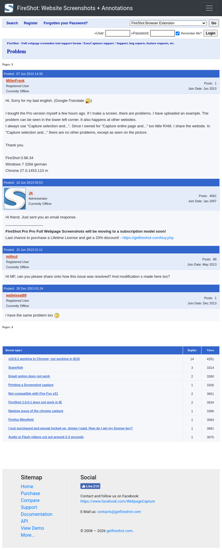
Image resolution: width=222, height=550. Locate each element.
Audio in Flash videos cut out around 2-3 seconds (46, 437)
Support (29, 507)
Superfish (15, 367)
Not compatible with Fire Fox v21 (33, 393)
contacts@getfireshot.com (119, 511)
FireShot (69, 8)
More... (28, 535)
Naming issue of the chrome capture (35, 411)
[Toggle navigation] (209, 8)
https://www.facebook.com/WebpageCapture (117, 501)
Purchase (30, 493)
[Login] (118, 33)
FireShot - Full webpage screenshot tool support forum (44, 43)
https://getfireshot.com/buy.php (148, 238)
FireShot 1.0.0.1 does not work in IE (35, 402)
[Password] (162, 33)
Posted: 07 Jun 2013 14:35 (23, 74)
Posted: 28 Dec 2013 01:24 (23, 288)
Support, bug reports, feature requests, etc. (145, 43)
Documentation (36, 514)
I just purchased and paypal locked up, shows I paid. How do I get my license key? (70, 428)
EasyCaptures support (99, 43)
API (24, 521)
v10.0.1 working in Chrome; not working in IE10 (44, 358)
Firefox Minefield (21, 419)
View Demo (32, 528)
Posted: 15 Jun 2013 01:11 (23, 249)
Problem (16, 51)
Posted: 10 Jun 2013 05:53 (23, 182)
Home (27, 486)
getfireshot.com (119, 531)
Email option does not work (29, 376)
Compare (30, 500)
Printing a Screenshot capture (30, 385)
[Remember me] (178, 33)
